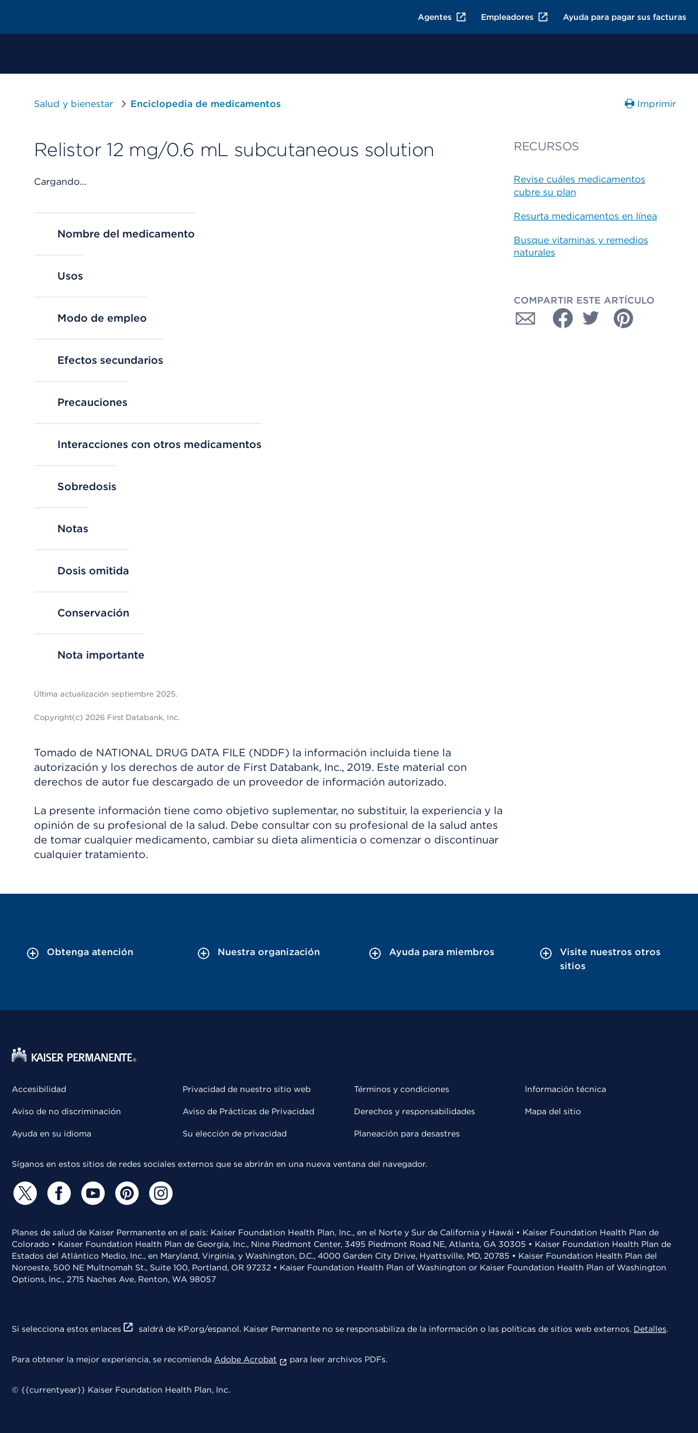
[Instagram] (159, 1193)
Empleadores (515, 17)
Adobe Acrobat (250, 1359)
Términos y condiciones (401, 1089)
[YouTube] (91, 1193)
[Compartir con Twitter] (591, 318)
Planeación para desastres (407, 1133)
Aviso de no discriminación (66, 1111)
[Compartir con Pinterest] (623, 318)
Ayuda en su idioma (51, 1133)
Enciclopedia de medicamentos (205, 103)
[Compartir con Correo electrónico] (525, 318)
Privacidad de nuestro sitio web (247, 1089)
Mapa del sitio (553, 1111)
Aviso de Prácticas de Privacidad (248, 1111)
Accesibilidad (39, 1089)
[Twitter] (23, 1193)
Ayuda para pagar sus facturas (624, 17)
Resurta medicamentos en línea (585, 216)
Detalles (650, 1329)
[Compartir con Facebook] (558, 318)
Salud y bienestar (73, 103)
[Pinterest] (125, 1193)
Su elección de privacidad (235, 1133)
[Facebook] (57, 1193)
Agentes (442, 17)
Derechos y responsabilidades (414, 1111)
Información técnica (565, 1089)
